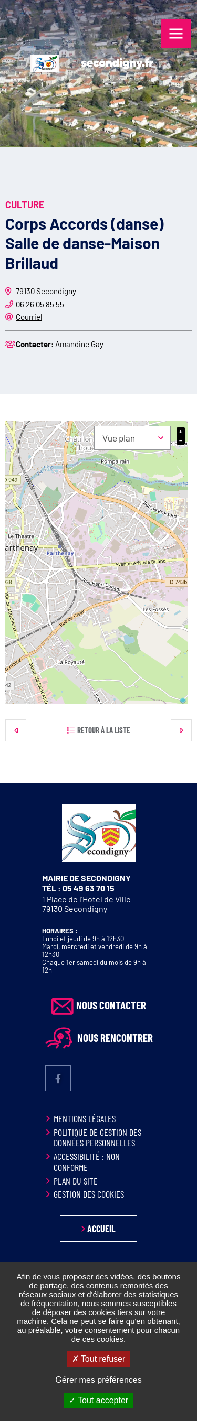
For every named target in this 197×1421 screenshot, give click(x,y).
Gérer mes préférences (98, 1379)
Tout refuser (99, 1358)
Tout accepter (98, 1400)
